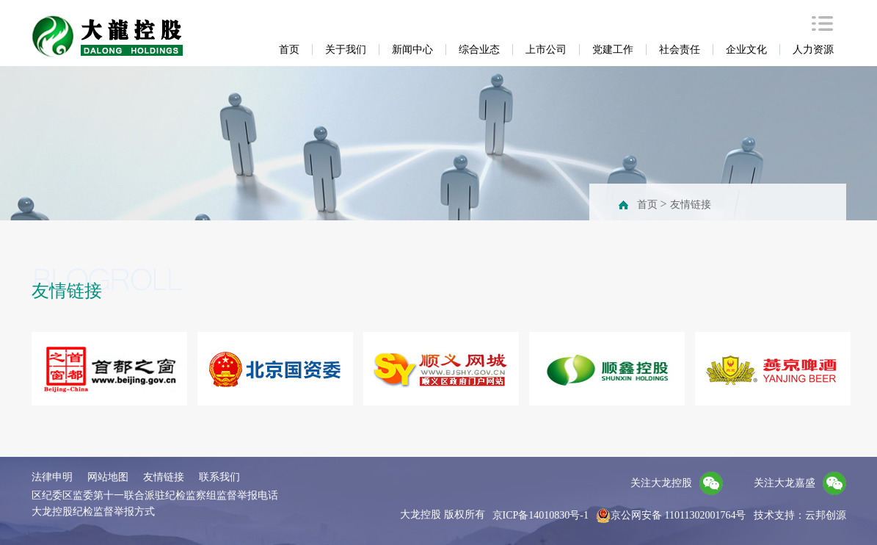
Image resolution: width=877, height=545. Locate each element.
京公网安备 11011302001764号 (671, 515)
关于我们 (345, 49)
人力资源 (813, 49)
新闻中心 (412, 49)
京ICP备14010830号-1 (540, 515)
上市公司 (546, 49)
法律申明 (52, 477)
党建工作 (612, 49)
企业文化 (746, 49)
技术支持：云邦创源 (800, 515)
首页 (289, 49)
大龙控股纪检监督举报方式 (93, 511)
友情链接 (690, 204)
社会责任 (679, 49)
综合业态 (479, 49)
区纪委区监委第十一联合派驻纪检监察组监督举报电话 (155, 495)
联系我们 (219, 477)
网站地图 (107, 477)
